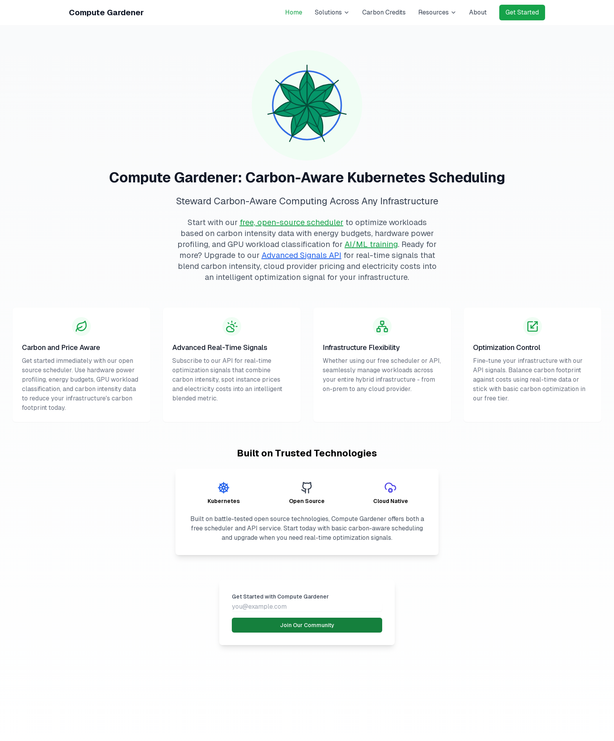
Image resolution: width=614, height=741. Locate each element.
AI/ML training (371, 244)
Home (293, 12)
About (478, 12)
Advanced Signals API (301, 255)
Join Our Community (307, 625)
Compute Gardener (106, 12)
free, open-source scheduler (291, 222)
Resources (437, 12)
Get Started (522, 12)
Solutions (332, 12)
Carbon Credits (384, 12)
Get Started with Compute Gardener (280, 596)
